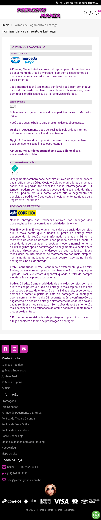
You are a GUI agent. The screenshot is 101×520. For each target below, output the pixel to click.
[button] (85, 13)
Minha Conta (11, 358)
